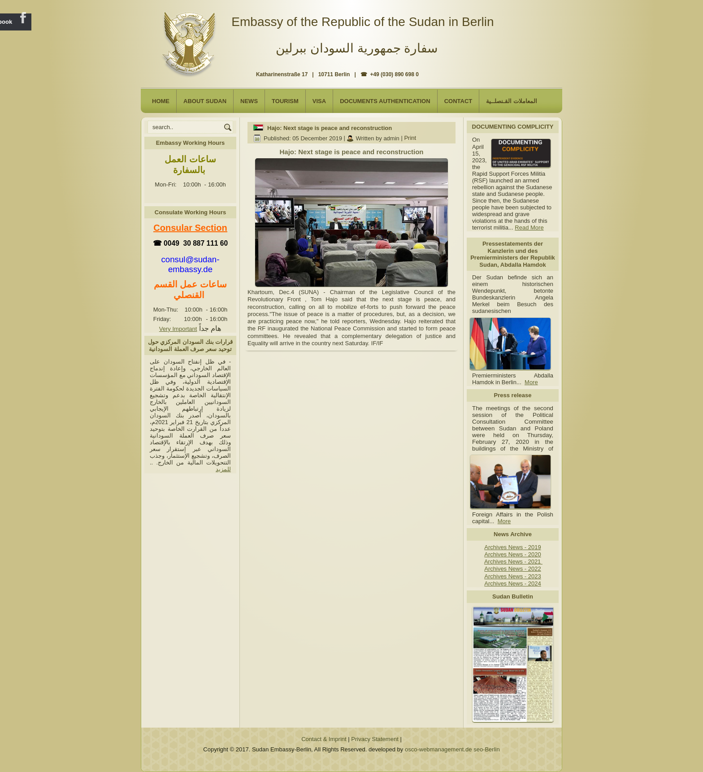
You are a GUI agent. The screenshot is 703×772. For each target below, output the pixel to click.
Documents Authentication (385, 101)
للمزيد (223, 469)
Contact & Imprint (323, 739)
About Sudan (204, 101)
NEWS (249, 101)
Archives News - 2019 (512, 547)
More (531, 382)
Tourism (285, 101)
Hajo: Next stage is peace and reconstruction (329, 128)
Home (160, 101)
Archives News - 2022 (512, 568)
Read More (529, 227)
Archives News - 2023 (512, 576)
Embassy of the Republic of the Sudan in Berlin (362, 22)
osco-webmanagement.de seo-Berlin (452, 749)
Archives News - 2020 (512, 554)
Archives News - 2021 (513, 561)
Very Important (178, 328)
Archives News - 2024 (512, 583)
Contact (458, 101)
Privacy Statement (375, 739)
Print (410, 138)
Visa (319, 101)
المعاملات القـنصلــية (511, 101)
